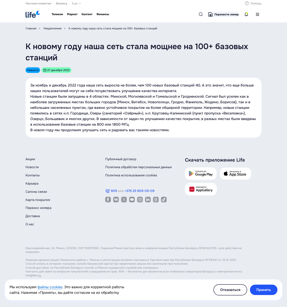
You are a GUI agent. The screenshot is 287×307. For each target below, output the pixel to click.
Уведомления (52, 28)
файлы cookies (49, 287)
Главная (31, 28)
